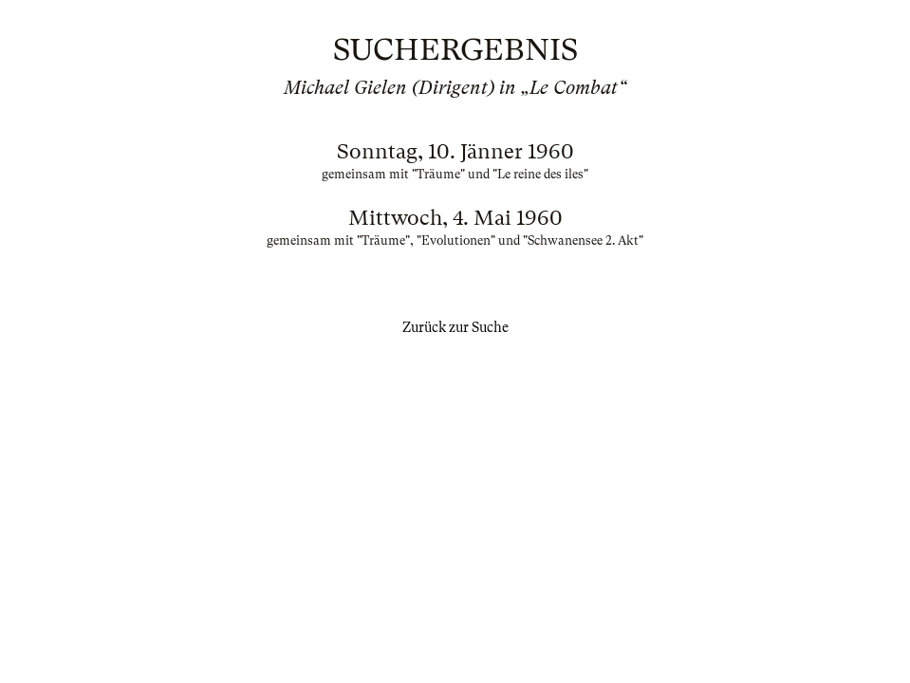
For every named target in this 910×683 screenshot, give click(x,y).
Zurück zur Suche (455, 327)
